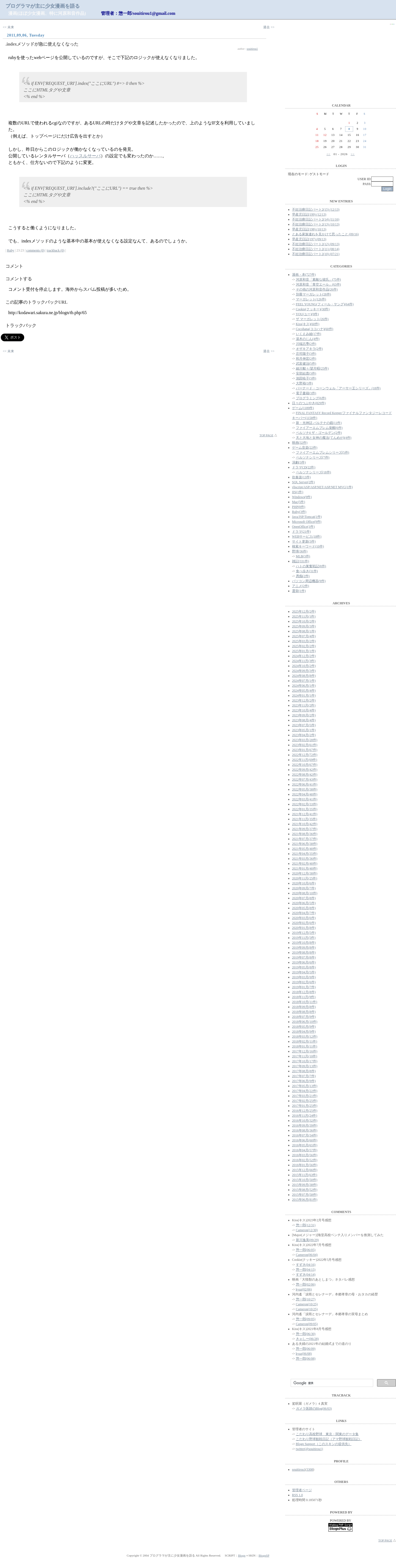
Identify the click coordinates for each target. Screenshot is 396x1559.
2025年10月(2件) (304, 621)
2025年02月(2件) (304, 646)
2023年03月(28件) (304, 740)
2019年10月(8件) (304, 943)
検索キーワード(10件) (308, 546)
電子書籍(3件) (306, 393)
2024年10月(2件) (304, 666)
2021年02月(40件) (304, 863)
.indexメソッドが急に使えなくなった (42, 44)
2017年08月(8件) (304, 1071)
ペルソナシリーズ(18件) (313, 472)
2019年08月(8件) (304, 952)
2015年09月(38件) (304, 1185)
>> (352, 154)
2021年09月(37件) (304, 829)
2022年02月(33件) (304, 804)
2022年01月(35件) (304, 809)
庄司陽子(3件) (306, 354)
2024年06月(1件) (304, 686)
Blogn (242, 1555)
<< (328, 154)
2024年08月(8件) (304, 676)
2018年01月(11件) (304, 1046)
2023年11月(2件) (304, 705)
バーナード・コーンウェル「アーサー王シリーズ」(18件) (338, 388)
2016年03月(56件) (304, 1155)
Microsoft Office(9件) (306, 522)
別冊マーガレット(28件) (313, 294)
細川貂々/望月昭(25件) (312, 368)
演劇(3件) (299, 462)
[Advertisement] (138, 394)
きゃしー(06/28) (307, 1339)
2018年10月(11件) (304, 1002)
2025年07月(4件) (304, 636)
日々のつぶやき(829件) (309, 403)
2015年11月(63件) (304, 1175)
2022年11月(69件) (304, 760)
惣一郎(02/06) (305, 1284)
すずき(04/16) (305, 1265)
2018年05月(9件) (304, 1027)
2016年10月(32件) (304, 1120)
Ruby (10, 250)
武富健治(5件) (306, 363)
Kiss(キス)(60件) (307, 324)
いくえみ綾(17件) (308, 334)
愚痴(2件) (303, 576)
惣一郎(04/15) (305, 1270)
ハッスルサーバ (85, 155)
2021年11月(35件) (304, 819)
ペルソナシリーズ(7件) (312, 457)
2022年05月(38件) (304, 789)
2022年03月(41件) (304, 799)
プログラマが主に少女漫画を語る (43, 6)
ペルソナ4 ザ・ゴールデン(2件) (319, 433)
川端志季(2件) (306, 344)
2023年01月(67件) (304, 750)
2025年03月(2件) (304, 641)
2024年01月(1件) (304, 695)
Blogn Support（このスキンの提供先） (323, 1444)
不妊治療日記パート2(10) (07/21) (315, 254)
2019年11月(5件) (304, 938)
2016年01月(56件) (304, 1165)
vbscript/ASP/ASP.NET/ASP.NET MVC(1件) (322, 487)
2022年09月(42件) (304, 770)
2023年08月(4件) (304, 720)
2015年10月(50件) (304, 1180)
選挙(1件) (299, 591)
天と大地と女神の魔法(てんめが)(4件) (323, 438)
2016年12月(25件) (304, 1111)
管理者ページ (302, 1490)
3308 (309, 1469)
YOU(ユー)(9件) (307, 314)
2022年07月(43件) (304, 779)
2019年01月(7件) (304, 987)
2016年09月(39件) (304, 1125)
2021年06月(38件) (304, 844)
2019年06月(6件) (304, 962)
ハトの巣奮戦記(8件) (311, 566)
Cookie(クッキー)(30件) (313, 309)
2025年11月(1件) (304, 616)
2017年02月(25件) (304, 1101)
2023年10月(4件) (304, 710)
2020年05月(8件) (304, 908)
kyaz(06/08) (304, 1354)
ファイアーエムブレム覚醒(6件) (319, 428)
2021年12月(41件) (304, 814)
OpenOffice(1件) (303, 527)
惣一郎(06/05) (305, 1250)
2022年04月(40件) (304, 794)
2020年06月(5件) (304, 903)
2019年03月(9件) (304, 977)
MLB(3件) (303, 556)
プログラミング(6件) (311, 398)
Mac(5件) (298, 502)
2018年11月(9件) (304, 997)
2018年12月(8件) (304, 992)
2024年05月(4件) (304, 690)
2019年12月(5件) (304, 933)
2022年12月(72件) (304, 755)
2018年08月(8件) (304, 1012)
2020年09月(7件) (304, 888)
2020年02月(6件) (304, 923)
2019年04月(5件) (304, 972)
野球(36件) (299, 551)
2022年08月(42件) (304, 774)
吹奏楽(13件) (301, 477)
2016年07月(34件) (304, 1135)
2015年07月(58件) (304, 1195)
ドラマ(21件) (301, 531)
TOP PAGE (267, 435)
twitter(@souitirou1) (309, 1449)
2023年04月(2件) (304, 735)
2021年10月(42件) (304, 824)
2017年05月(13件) (304, 1086)
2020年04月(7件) (304, 913)
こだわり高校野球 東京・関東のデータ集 (327, 1434)
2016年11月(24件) (304, 1115)
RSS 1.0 (297, 1495)
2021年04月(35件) (304, 854)
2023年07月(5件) (304, 725)
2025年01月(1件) (304, 651)
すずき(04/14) (305, 1274)
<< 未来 (8, 27)
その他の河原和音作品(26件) (317, 289)
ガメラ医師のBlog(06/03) (314, 1408)
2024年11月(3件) (304, 661)
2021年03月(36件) (304, 858)
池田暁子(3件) (306, 378)
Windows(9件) (302, 497)
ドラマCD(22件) (303, 467)
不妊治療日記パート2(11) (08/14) (315, 249)
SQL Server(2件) (303, 482)
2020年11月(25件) (304, 878)
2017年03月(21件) (304, 1096)
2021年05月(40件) (304, 849)
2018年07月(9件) (304, 1017)
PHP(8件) (298, 507)
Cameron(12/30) (307, 1230)
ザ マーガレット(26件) (312, 319)
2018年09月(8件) (304, 1007)
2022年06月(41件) (304, 784)
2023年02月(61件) (304, 745)
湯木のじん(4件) (308, 339)
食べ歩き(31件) (307, 571)
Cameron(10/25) (307, 1304)
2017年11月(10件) (304, 1056)
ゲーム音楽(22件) (304, 447)
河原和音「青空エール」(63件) (318, 284)
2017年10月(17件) (304, 1061)
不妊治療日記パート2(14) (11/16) (315, 219)
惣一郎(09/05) (305, 1319)
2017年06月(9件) (304, 1081)
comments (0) (35, 250)
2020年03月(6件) (304, 918)
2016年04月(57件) (304, 1150)
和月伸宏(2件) (306, 359)
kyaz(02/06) (304, 1289)
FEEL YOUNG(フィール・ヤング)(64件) (325, 304)
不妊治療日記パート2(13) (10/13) (315, 224)
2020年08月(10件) (304, 893)
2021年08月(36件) (304, 834)
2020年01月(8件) (304, 928)
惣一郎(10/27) (305, 1299)
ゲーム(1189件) (303, 408)
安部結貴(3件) (306, 373)
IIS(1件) (297, 492)
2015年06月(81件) (304, 1200)
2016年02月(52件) (304, 1160)
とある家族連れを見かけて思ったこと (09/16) (325, 234)
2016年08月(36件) (304, 1130)
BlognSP (263, 1555)
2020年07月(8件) (304, 898)
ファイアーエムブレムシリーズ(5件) (322, 452)
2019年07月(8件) (304, 957)
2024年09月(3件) (304, 671)
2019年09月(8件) (304, 947)
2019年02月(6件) (304, 982)
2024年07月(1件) (304, 681)
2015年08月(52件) (304, 1190)
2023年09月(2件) (304, 715)
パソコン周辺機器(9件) (309, 581)
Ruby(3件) (299, 512)
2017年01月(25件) (304, 1106)
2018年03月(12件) (304, 1036)
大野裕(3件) (304, 383)
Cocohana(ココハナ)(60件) (314, 329)
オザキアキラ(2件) (309, 349)
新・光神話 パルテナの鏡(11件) (319, 423)
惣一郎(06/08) (305, 1358)
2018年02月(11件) (304, 1041)
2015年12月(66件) (304, 1170)
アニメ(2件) (300, 586)
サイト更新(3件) (304, 541)
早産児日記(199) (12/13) (309, 214)
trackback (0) (55, 250)
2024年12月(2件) (304, 656)
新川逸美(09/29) (307, 1240)
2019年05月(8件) (304, 967)
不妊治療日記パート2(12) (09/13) (315, 244)
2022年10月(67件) (304, 765)
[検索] (331, 1383)
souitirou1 (252, 48)
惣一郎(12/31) (305, 1225)
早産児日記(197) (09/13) (309, 239)
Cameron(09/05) (307, 1324)
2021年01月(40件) (304, 868)
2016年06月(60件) (304, 1140)
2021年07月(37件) (304, 839)
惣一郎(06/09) (305, 1349)
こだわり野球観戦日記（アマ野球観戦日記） (329, 1439)
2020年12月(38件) (304, 873)
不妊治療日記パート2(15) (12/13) (315, 209)
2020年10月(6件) (304, 883)
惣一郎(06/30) (305, 1334)
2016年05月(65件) (304, 1145)
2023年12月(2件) (304, 700)
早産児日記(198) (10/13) (309, 229)
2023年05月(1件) (304, 730)
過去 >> (268, 27)
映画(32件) (299, 443)
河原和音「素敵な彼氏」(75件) (318, 279)
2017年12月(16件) (304, 1051)
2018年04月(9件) (304, 1031)
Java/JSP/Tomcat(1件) (307, 517)
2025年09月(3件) (304, 626)
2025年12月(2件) (304, 611)
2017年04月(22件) (304, 1091)
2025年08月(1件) (304, 631)
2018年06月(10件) (304, 1022)
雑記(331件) (300, 561)
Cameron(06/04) (307, 1255)
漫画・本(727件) (304, 274)
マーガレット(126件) (311, 299)
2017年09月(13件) (304, 1066)
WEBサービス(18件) (306, 536)
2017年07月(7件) (304, 1076)
